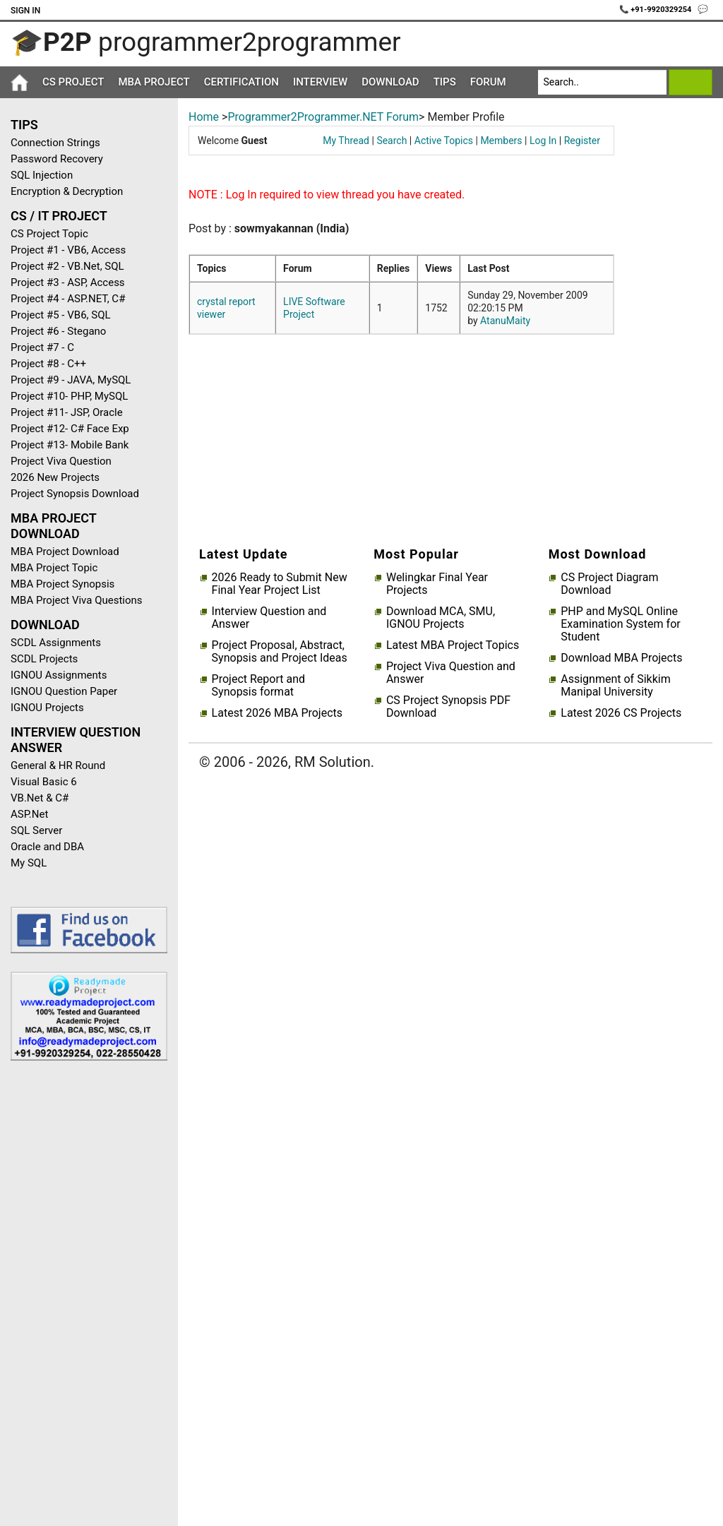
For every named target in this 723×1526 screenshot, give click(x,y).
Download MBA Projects (621, 658)
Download (390, 82)
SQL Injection (42, 175)
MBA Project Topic (54, 567)
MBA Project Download (65, 551)
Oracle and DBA (47, 846)
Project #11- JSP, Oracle (67, 412)
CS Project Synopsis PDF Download (448, 707)
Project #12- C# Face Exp (70, 428)
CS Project (73, 82)
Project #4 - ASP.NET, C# (68, 298)
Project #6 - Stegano (58, 331)
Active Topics (443, 140)
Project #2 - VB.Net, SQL (67, 266)
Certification (241, 82)
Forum (488, 82)
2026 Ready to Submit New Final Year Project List (279, 584)
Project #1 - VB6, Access (68, 250)
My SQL (29, 863)
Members (501, 140)
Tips (445, 82)
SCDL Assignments (56, 642)
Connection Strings (55, 142)
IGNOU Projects (47, 707)
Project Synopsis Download (75, 493)
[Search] (602, 82)
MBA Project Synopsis (62, 584)
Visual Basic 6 (44, 781)
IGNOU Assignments (59, 675)
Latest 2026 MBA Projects (277, 713)
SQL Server (36, 830)
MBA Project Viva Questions (77, 600)
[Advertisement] (84, 1296)
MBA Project (153, 82)
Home (204, 117)
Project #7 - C (42, 347)
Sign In (25, 11)
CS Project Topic (49, 233)
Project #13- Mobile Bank (70, 445)
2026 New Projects (55, 477)
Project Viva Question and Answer (450, 673)
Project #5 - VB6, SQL (61, 315)
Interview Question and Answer (269, 618)
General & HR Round (58, 765)
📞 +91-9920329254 (656, 9)
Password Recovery (57, 159)
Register (582, 140)
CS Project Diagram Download (609, 584)
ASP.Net (29, 814)
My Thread (346, 140)
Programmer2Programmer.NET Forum (323, 117)
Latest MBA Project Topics (452, 645)
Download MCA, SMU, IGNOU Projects (440, 618)
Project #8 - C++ (48, 363)
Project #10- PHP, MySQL (69, 396)
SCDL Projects (44, 658)
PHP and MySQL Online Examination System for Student (620, 624)
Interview (320, 82)
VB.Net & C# (39, 798)
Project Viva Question (61, 461)
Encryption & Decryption (67, 191)
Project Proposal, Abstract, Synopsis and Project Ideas (279, 651)
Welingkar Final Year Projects (437, 584)
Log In (543, 140)
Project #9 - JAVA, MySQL (71, 380)
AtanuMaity (505, 320)
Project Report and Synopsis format (258, 685)
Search (391, 140)
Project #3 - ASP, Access (68, 282)
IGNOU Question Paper (64, 691)
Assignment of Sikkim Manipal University (615, 685)
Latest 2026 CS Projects (621, 713)
